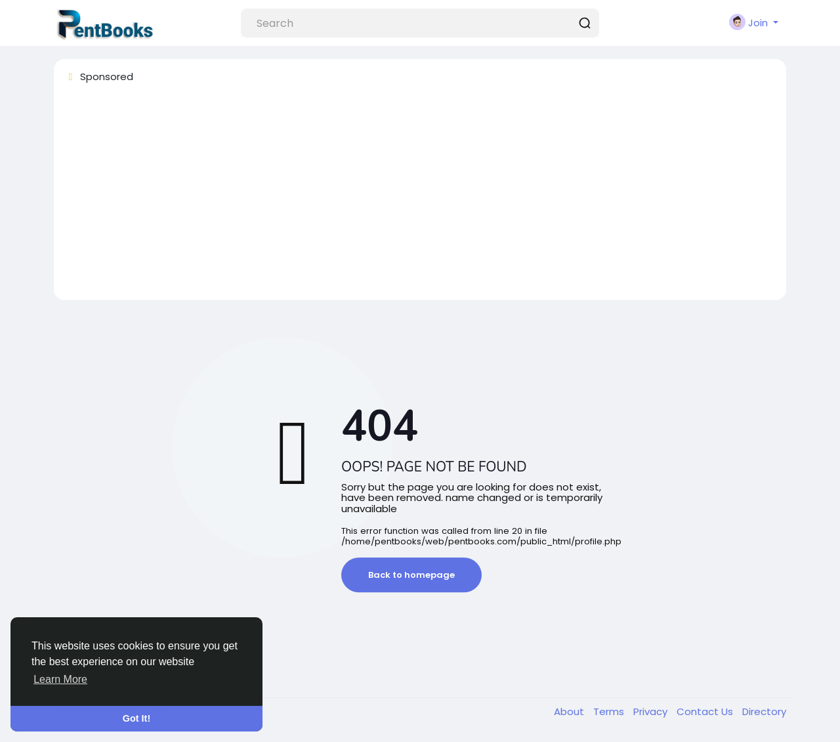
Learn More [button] (60, 679)
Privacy (651, 711)
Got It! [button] (136, 718)
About (570, 711)
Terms (610, 711)
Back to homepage (411, 575)
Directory (764, 711)
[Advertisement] (420, 198)
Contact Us (706, 711)
